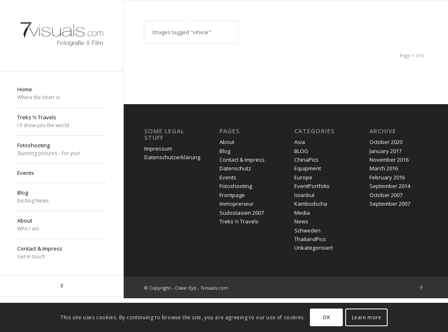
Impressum (158, 148)
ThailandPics (310, 239)
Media (302, 212)
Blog (224, 151)
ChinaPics (306, 159)
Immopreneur (236, 203)
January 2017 (385, 151)
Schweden (307, 230)
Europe (303, 177)
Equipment (307, 168)
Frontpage (232, 195)
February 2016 (387, 177)
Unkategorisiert (313, 248)
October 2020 (385, 142)
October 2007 (385, 195)
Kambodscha (310, 203)
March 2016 (383, 168)
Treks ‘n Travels (239, 221)
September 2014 (389, 186)
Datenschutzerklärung (172, 157)
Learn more (366, 317)
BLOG (301, 151)
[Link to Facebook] (61, 285)
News (301, 221)
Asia (299, 142)
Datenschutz (235, 168)
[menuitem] (61, 94)
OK (326, 317)
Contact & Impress (242, 159)
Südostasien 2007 (241, 212)
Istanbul (304, 195)
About (226, 142)
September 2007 (389, 203)
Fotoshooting (235, 186)
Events (227, 177)
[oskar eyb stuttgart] (61, 35)
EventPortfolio (312, 186)
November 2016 (389, 159)
